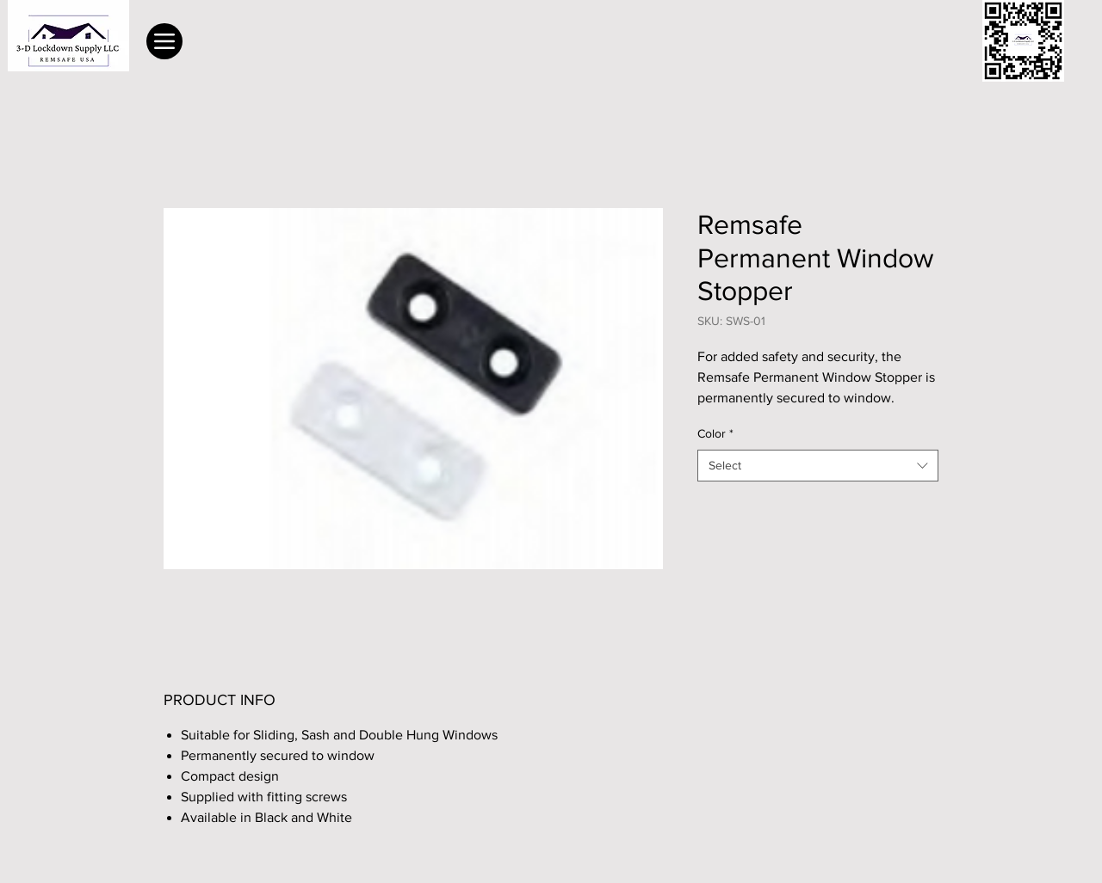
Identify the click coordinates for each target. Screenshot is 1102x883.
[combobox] (817, 466)
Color (715, 433)
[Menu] (164, 41)
